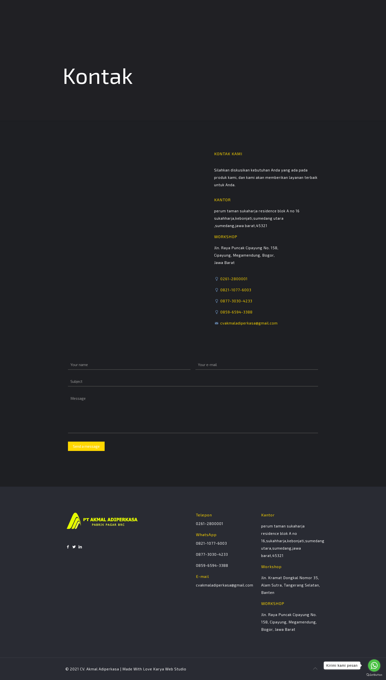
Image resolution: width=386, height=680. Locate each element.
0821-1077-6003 (235, 290)
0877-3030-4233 (235, 301)
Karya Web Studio (169, 669)
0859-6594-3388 (236, 312)
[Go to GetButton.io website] (374, 675)
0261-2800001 (233, 279)
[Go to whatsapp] (374, 665)
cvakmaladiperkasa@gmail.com (248, 323)
